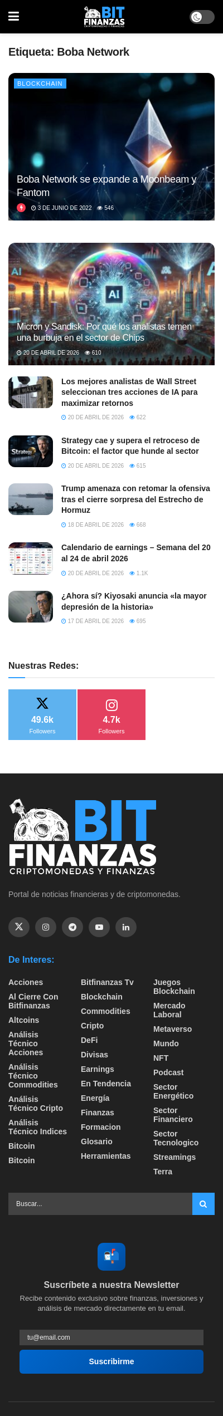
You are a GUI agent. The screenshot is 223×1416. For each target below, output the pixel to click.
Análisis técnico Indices (37, 1127)
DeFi (89, 1040)
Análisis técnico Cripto (35, 1104)
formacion (101, 1127)
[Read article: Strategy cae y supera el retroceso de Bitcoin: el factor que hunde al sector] (30, 451)
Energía (95, 1098)
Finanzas (97, 1112)
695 (137, 621)
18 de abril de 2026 (92, 525)
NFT (160, 1058)
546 (105, 208)
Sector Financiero (173, 1115)
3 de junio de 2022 (61, 208)
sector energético (173, 1091)
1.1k (138, 573)
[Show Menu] (13, 16)
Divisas (94, 1054)
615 (137, 466)
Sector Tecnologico (175, 1138)
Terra (162, 1171)
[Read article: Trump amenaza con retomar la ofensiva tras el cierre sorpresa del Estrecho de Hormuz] (30, 499)
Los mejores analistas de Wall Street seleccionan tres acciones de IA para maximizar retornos (129, 392)
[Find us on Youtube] (99, 927)
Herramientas (106, 1156)
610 (93, 353)
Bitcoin (21, 1145)
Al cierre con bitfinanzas (33, 1001)
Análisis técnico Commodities (33, 1075)
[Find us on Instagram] (45, 927)
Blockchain (40, 83)
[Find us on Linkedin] (126, 927)
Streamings (174, 1157)
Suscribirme (111, 1361)
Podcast (168, 1072)
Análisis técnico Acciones (25, 1043)
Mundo (166, 1043)
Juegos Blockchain (174, 987)
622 (137, 417)
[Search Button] (203, 1204)
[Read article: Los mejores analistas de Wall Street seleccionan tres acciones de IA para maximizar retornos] (30, 392)
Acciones (25, 982)
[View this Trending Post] (21, 208)
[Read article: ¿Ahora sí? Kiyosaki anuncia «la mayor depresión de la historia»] (30, 607)
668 (137, 525)
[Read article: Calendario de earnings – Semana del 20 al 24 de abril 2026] (30, 558)
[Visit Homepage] (104, 17)
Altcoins (23, 1020)
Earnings (97, 1069)
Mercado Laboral (169, 1010)
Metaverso (172, 1029)
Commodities (105, 1011)
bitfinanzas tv (107, 982)
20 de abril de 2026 (48, 353)
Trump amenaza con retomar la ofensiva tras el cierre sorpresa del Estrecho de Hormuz (135, 499)
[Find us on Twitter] (19, 927)
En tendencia (106, 1083)
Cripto (92, 1025)
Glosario (97, 1141)
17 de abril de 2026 (92, 621)
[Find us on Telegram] (72, 927)
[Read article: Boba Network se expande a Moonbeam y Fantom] (111, 147)
